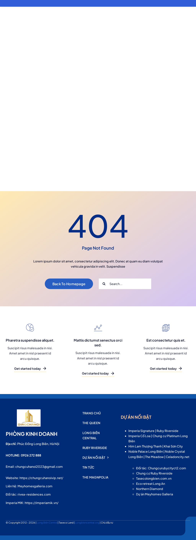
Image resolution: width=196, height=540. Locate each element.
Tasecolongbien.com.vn (154, 478)
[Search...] (125, 284)
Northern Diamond (149, 489)
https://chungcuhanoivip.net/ (41, 478)
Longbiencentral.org (87, 522)
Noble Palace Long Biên (145, 451)
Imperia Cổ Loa (139, 436)
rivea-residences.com (34, 494)
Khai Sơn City (173, 446)
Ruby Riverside (167, 431)
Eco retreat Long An (150, 484)
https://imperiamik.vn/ (41, 503)
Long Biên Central (47, 522)
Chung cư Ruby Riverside (154, 473)
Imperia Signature (141, 431)
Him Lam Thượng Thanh (145, 446)
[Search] (104, 284)
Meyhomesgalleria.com (35, 486)
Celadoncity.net (177, 457)
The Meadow (154, 457)
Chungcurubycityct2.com (167, 468)
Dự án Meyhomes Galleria (154, 494)
